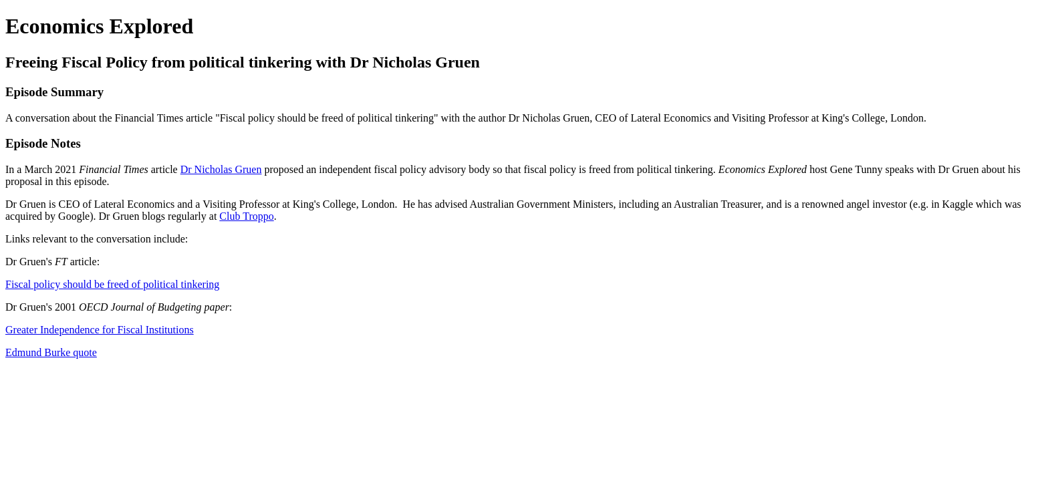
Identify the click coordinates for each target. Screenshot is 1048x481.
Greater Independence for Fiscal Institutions (99, 329)
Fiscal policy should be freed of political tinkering (112, 284)
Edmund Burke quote (51, 352)
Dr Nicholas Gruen (221, 169)
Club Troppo (246, 216)
